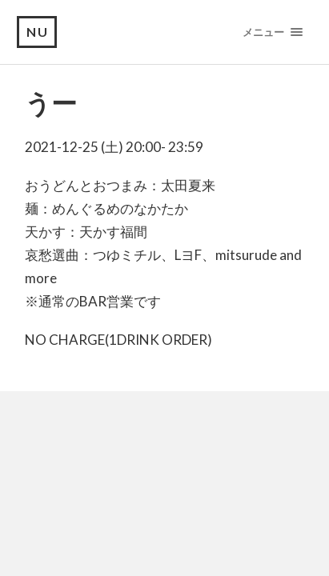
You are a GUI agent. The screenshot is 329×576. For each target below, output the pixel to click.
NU (37, 31)
